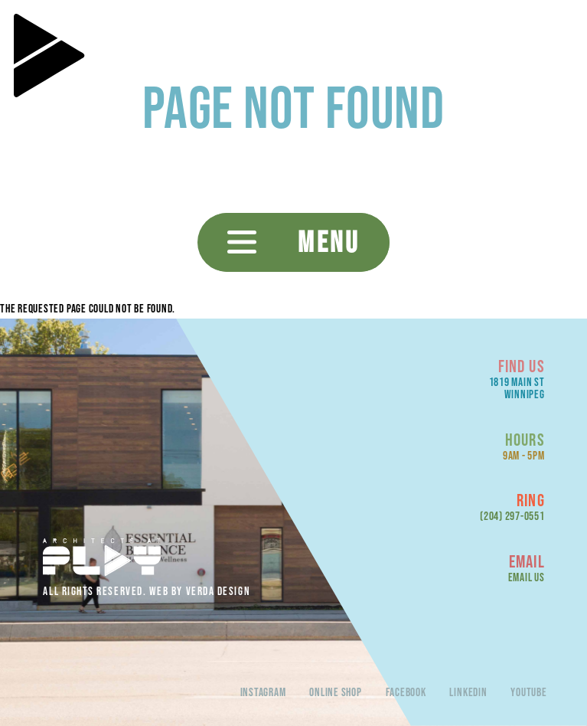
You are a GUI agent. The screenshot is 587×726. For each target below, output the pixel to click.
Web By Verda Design (199, 590)
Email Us (526, 577)
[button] (293, 242)
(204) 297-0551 (512, 515)
